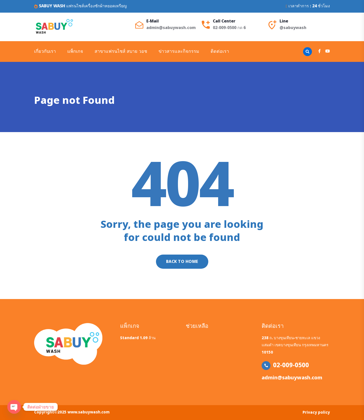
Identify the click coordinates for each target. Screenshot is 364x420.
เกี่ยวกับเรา (45, 51)
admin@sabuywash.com (171, 28)
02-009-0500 (291, 365)
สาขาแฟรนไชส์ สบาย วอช (121, 51)
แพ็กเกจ (75, 51)
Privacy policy (316, 412)
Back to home (182, 262)
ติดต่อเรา (220, 51)
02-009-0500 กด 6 (229, 28)
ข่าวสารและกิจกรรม (178, 51)
